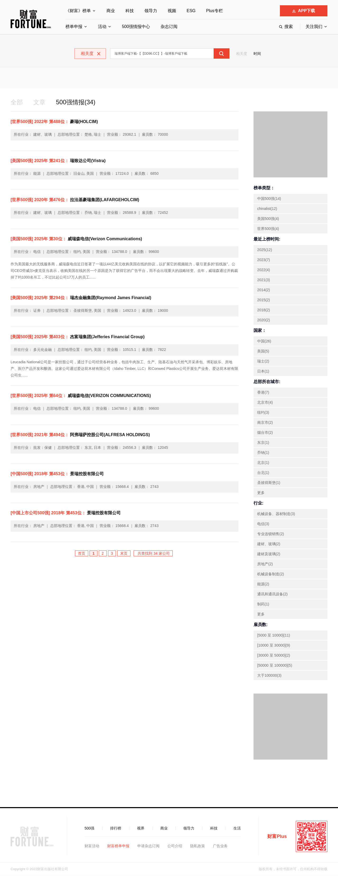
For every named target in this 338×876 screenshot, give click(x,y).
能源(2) (263, 584)
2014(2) (263, 290)
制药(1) (263, 604)
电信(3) (263, 524)
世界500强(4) (268, 229)
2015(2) (263, 300)
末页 (124, 554)
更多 (261, 493)
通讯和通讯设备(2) (272, 594)
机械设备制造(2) (270, 574)
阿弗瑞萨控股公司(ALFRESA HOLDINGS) (80, 435)
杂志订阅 (169, 26)
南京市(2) (265, 423)
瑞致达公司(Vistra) (58, 161)
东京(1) (263, 443)
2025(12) (264, 250)
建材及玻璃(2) (268, 554)
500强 (89, 828)
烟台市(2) (265, 433)
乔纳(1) (263, 453)
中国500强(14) (269, 199)
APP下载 (303, 10)
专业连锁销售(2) (270, 534)
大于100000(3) (269, 676)
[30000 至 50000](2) (273, 655)
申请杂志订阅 (148, 846)
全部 (17, 102)
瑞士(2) (263, 361)
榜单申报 (73, 26)
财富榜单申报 (118, 846)
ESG (191, 10)
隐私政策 (197, 846)
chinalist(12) (267, 209)
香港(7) (263, 392)
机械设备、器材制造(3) (276, 514)
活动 (102, 26)
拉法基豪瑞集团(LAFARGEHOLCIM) (75, 200)
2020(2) (263, 320)
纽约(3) (263, 413)
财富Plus (277, 836)
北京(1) (263, 463)
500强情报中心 (136, 26)
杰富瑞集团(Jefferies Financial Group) (78, 337)
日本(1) (263, 371)
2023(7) (263, 260)
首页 (81, 554)
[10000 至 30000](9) (273, 645)
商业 (110, 10)
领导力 (150, 10)
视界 (140, 828)
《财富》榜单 (78, 10)
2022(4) (263, 270)
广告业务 (220, 846)
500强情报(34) (77, 102)
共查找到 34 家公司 (153, 554)
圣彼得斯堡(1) (268, 483)
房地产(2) (265, 564)
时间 (257, 53)
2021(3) (263, 280)
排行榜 (115, 828)
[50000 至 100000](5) (274, 665)
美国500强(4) (268, 219)
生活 (237, 828)
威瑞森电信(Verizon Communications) (76, 239)
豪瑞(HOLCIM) (54, 122)
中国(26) (264, 341)
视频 (172, 10)
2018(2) (263, 310)
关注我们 (314, 26)
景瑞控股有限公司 (57, 474)
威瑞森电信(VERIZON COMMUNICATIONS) (81, 396)
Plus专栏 (214, 10)
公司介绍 (174, 846)
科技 (129, 10)
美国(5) (263, 351)
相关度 (241, 53)
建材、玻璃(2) (268, 544)
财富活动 (91, 846)
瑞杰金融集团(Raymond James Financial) (81, 298)
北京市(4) (265, 403)
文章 (40, 102)
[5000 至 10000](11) (273, 635)
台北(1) (263, 473)
